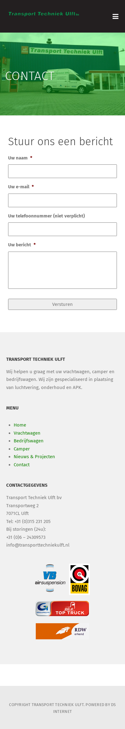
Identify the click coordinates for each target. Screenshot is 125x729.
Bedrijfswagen (29, 441)
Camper (22, 449)
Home (20, 425)
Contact (22, 464)
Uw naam (20, 158)
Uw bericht (22, 245)
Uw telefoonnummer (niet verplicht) (46, 216)
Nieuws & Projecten (34, 456)
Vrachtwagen (27, 433)
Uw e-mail (21, 187)
